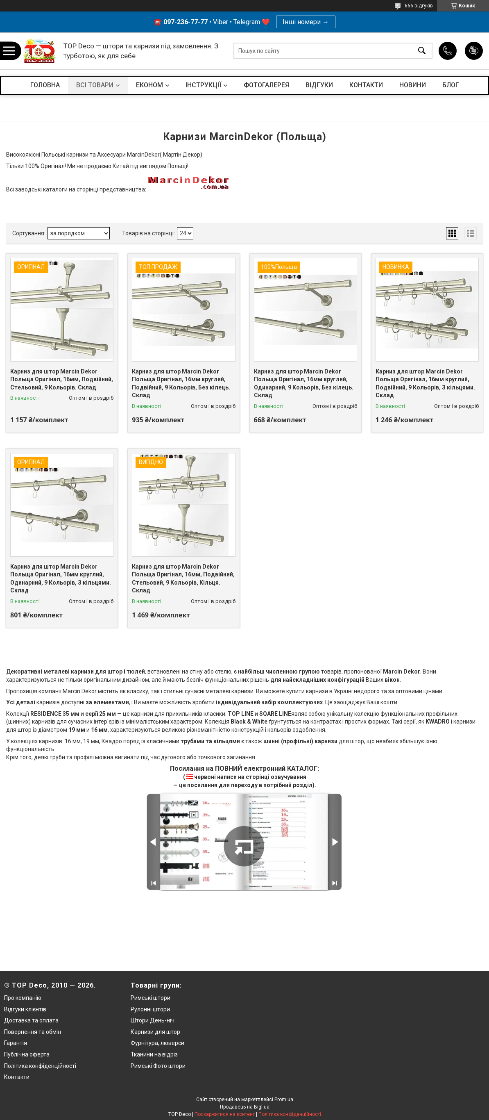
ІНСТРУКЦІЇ (203, 85)
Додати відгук (474, 51)
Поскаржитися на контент (225, 1114)
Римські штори (150, 998)
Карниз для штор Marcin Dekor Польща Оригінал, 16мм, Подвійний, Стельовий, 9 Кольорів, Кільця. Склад (183, 578)
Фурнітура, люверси (157, 1043)
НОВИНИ (412, 85)
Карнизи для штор (155, 1032)
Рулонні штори (150, 1009)
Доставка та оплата (31, 1020)
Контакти (16, 1077)
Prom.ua (283, 1099)
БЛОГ (450, 85)
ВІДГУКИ (319, 85)
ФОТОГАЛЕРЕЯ (266, 85)
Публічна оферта (27, 1054)
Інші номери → (306, 22)
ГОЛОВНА (45, 85)
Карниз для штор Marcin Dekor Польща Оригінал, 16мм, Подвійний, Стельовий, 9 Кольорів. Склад (61, 379)
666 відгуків (419, 6)
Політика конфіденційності (40, 1066)
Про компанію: (23, 998)
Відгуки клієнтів (25, 1009)
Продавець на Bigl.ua (244, 1107)
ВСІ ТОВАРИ (94, 85)
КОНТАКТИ (366, 85)
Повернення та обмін (32, 1032)
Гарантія (15, 1043)
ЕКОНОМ (149, 85)
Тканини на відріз (154, 1054)
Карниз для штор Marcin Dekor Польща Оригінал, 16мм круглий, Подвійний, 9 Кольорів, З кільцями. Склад (425, 383)
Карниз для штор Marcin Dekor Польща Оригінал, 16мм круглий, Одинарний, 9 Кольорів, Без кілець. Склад (303, 383)
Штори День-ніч (152, 1020)
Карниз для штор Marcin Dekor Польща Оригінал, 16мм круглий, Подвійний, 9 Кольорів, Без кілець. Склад (181, 383)
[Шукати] (422, 51)
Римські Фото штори (158, 1066)
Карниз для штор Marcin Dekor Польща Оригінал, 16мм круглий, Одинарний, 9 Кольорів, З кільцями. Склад (60, 578)
